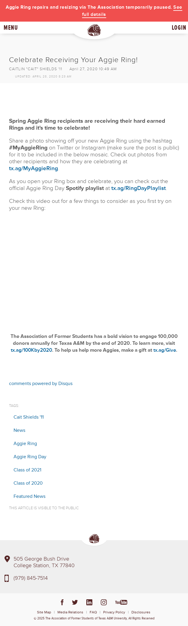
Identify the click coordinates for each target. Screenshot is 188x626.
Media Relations (70, 612)
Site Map (44, 612)
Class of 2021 (27, 470)
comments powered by (40, 384)
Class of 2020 (28, 483)
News (19, 430)
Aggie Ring (25, 444)
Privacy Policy (114, 612)
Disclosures (140, 612)
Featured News (29, 496)
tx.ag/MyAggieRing (33, 168)
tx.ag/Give (164, 350)
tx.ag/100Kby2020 (31, 350)
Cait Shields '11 (29, 417)
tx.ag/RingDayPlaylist (138, 188)
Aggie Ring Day (30, 457)
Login (179, 27)
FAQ (93, 612)
